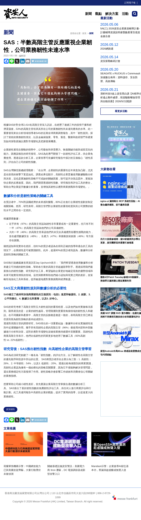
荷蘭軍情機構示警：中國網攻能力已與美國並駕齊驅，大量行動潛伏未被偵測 (22, 470)
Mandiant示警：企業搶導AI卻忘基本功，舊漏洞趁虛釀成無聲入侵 (110, 468)
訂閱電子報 (129, 3)
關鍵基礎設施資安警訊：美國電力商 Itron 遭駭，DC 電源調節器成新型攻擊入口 (66, 470)
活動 (125, 14)
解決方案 (111, 14)
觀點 (98, 14)
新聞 (88, 14)
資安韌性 (10, 409)
